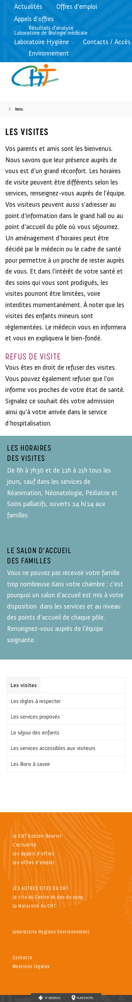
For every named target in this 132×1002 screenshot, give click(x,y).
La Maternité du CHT (34, 906)
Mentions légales (31, 966)
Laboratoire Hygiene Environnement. (52, 931)
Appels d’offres (34, 19)
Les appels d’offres (34, 853)
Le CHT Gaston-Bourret (37, 836)
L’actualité (25, 845)
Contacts (23, 957)
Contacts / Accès (107, 42)
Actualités (28, 6)
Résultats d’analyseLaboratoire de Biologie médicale (51, 30)
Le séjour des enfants (35, 732)
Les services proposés (35, 716)
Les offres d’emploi (34, 862)
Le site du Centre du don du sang (48, 897)
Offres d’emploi (76, 6)
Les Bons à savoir (30, 764)
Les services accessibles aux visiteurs (53, 748)
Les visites (24, 685)
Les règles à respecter (36, 701)
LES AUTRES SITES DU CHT (41, 888)
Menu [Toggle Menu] (15, 109)
